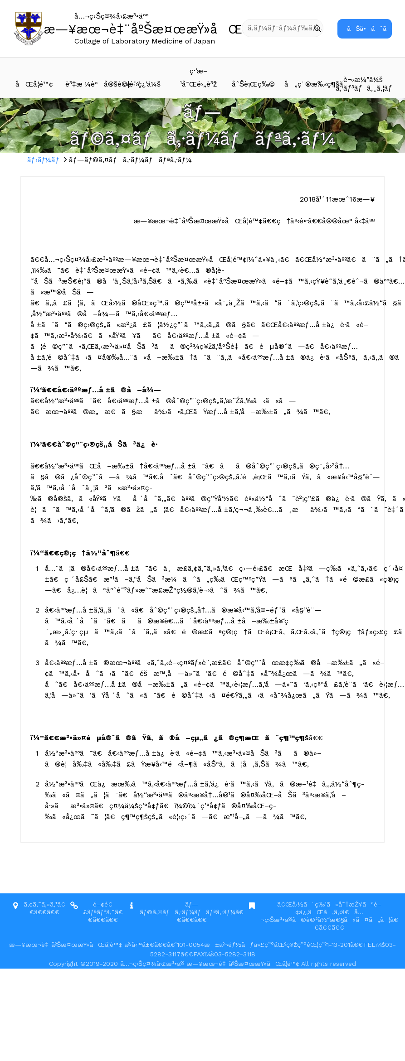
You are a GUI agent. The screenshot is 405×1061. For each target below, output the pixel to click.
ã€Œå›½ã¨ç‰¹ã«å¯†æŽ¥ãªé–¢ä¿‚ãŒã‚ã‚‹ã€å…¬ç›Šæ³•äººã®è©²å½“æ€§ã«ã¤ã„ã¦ (325, 912)
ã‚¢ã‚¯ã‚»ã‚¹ (40, 904)
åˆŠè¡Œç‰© (253, 84)
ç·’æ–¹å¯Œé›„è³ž (198, 77)
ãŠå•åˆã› (369, 28)
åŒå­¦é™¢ (34, 84)
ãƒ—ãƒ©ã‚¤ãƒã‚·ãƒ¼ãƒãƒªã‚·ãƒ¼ (187, 908)
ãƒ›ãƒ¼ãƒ (44, 159)
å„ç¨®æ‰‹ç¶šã (310, 84)
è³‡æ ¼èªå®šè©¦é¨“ (91, 84)
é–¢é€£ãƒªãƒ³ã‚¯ (99, 908)
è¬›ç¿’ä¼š (144, 84)
